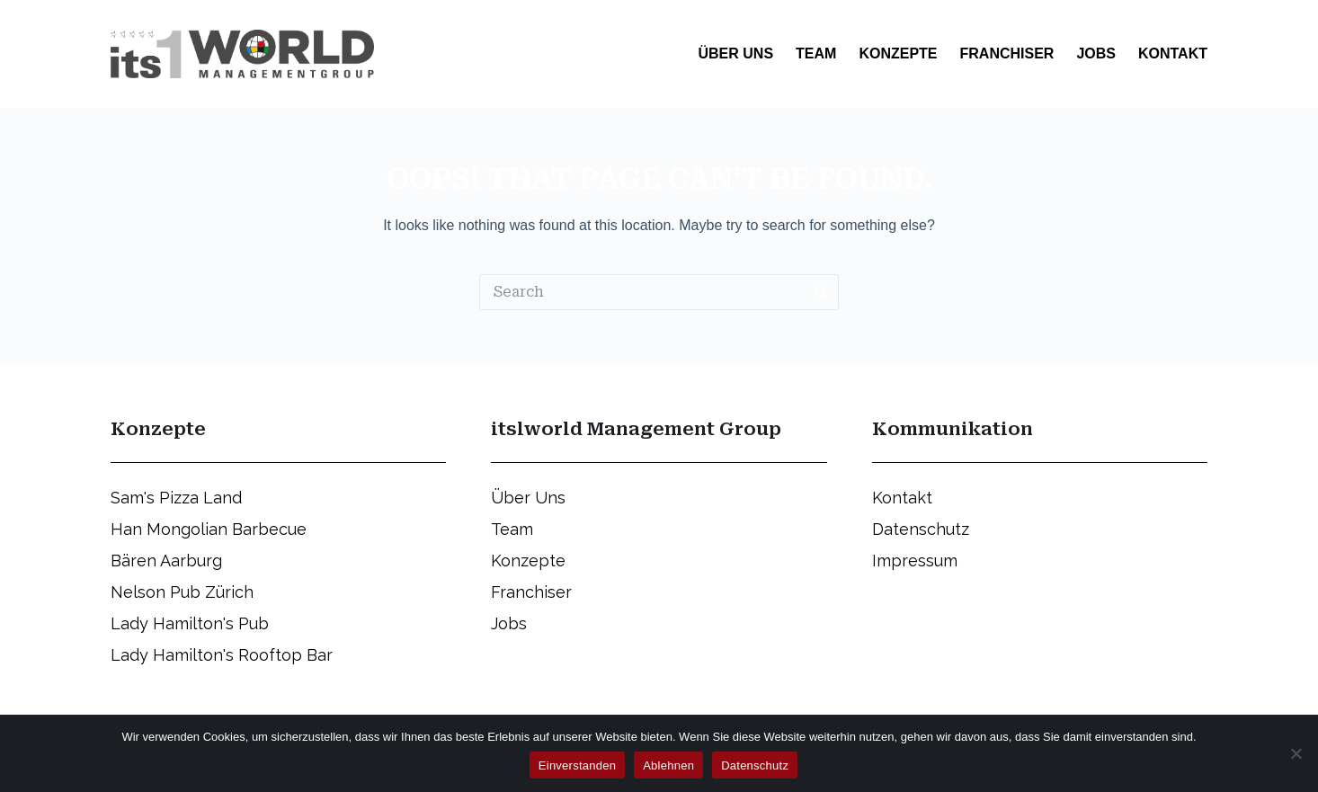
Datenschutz (754, 765)
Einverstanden (577, 765)
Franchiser (1007, 53)
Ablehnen (668, 765)
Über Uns (735, 53)
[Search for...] (641, 292)
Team (816, 53)
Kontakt (1172, 53)
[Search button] (821, 292)
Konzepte (898, 53)
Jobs (1096, 53)
